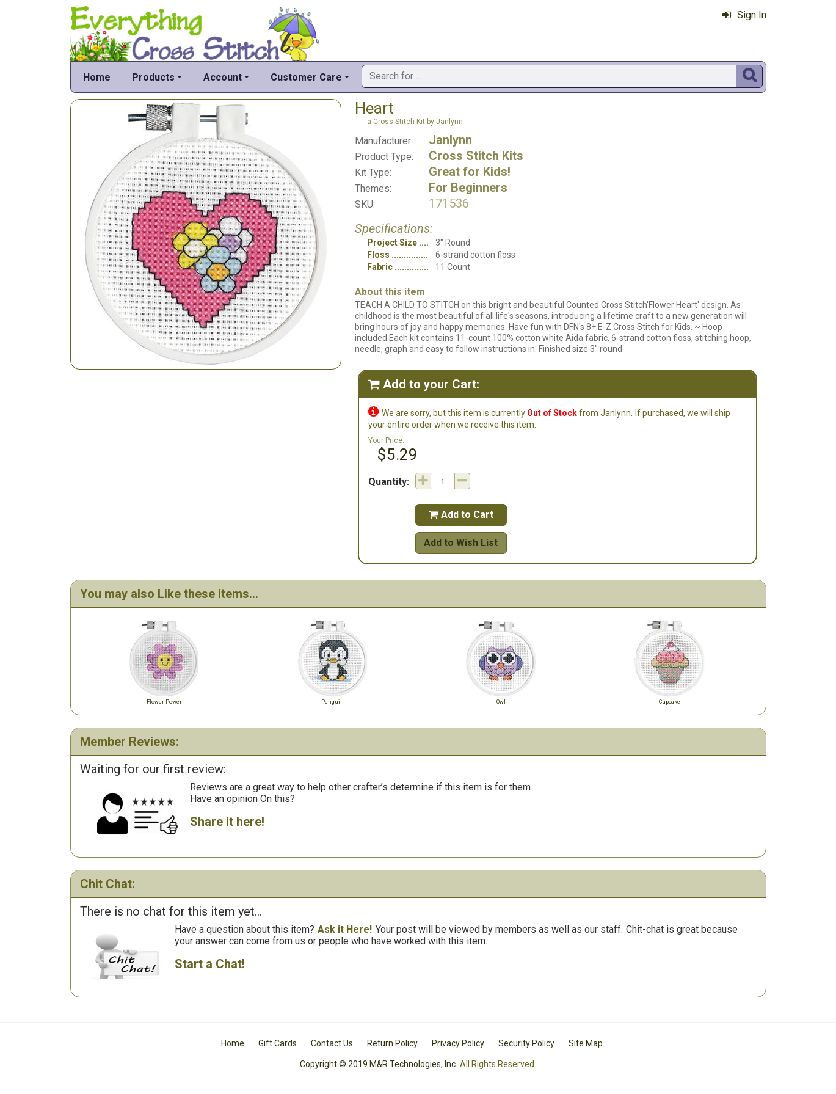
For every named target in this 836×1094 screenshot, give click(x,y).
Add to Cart (461, 514)
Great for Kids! (470, 171)
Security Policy (526, 1043)
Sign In (744, 15)
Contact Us (332, 1043)
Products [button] (153, 77)
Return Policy (392, 1043)
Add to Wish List (461, 543)
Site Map (586, 1043)
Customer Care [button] (306, 77)
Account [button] (222, 77)
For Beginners (468, 187)
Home (97, 77)
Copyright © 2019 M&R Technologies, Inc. (378, 1064)
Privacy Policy (458, 1043)
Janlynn (450, 140)
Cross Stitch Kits (476, 155)
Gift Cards (277, 1043)
